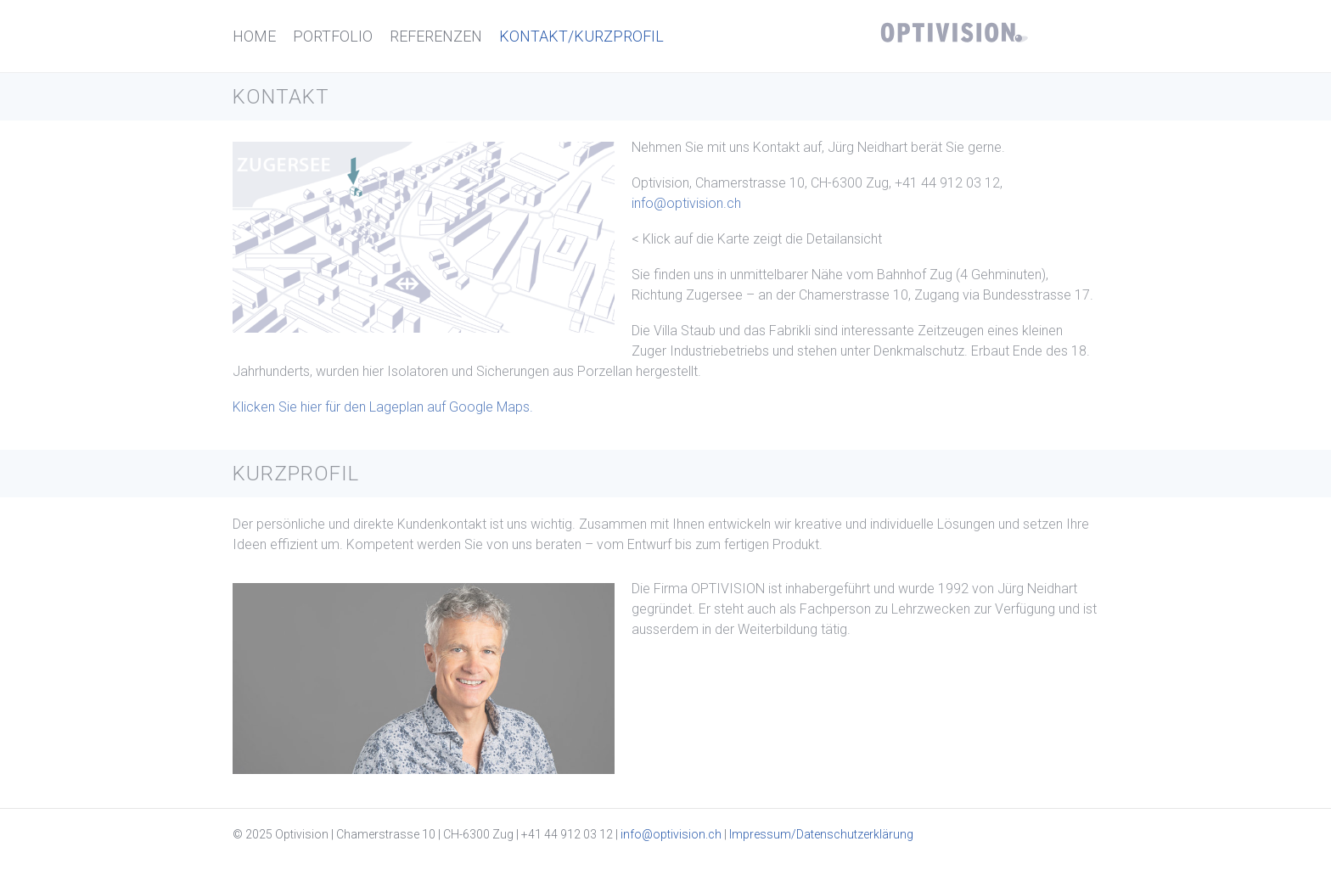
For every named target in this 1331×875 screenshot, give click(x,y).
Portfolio (333, 36)
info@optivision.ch (686, 203)
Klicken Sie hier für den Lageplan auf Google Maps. (383, 407)
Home (254, 36)
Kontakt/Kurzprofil (581, 36)
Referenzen (436, 36)
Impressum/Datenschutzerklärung (821, 834)
